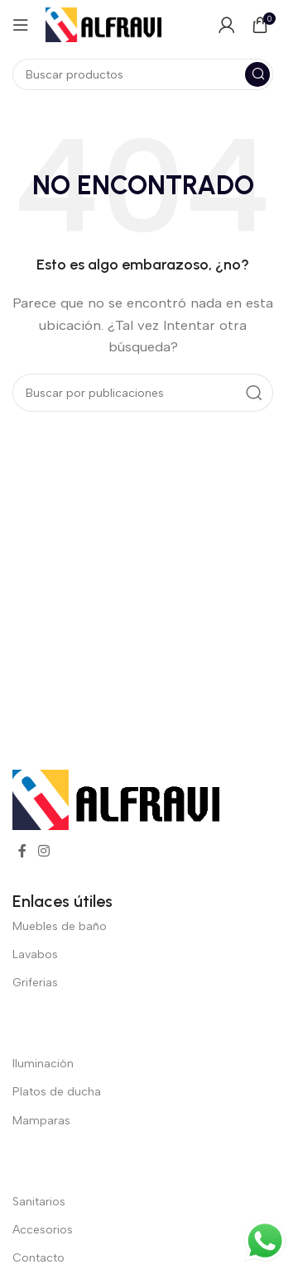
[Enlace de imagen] (115, 798)
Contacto (38, 1258)
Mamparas (41, 1121)
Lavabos (35, 954)
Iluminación (43, 1064)
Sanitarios (38, 1202)
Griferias (35, 983)
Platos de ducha (56, 1092)
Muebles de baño (59, 926)
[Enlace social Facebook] (22, 851)
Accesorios (42, 1230)
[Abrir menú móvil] (20, 24)
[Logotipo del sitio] (103, 24)
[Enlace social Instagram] (43, 851)
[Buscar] (142, 74)
